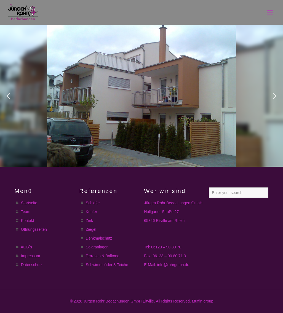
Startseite (29, 203)
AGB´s (26, 247)
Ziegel (91, 229)
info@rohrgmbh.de (173, 264)
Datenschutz (31, 264)
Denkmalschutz (99, 238)
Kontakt (27, 220)
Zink (89, 220)
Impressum (30, 256)
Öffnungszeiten (34, 229)
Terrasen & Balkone (102, 256)
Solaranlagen (97, 247)
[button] (8, 96)
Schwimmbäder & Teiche (107, 264)
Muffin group (202, 301)
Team (25, 211)
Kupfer (91, 211)
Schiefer (93, 203)
